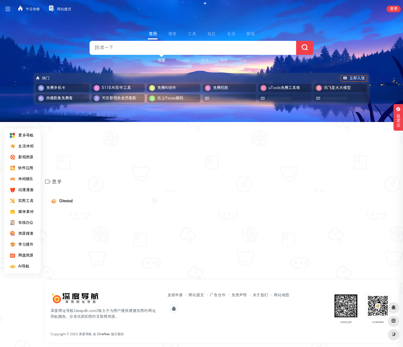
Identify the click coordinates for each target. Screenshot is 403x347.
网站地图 (281, 295)
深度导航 (85, 334)
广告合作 (218, 295)
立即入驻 (354, 78)
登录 (393, 9)
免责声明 (239, 295)
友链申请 (174, 295)
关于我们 (260, 295)
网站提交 (196, 295)
